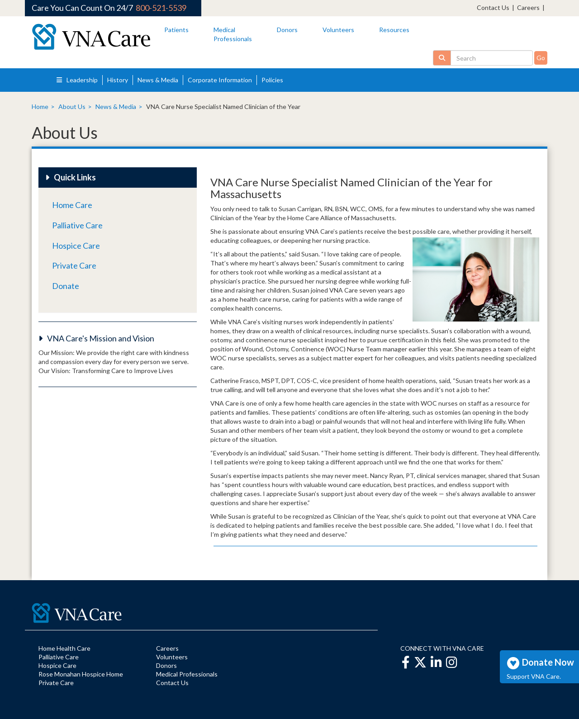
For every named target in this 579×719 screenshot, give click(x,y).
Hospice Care (76, 246)
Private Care (74, 265)
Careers (528, 7)
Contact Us (493, 7)
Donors (287, 29)
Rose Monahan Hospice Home (80, 674)
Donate (65, 286)
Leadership (77, 80)
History (117, 80)
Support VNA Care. (534, 676)
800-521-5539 (161, 8)
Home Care (72, 205)
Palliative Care (77, 225)
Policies (272, 80)
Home (40, 106)
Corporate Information (220, 80)
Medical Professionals (187, 674)
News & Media (158, 80)
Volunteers (338, 29)
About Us (71, 106)
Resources (394, 29)
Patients (176, 29)
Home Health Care (64, 648)
